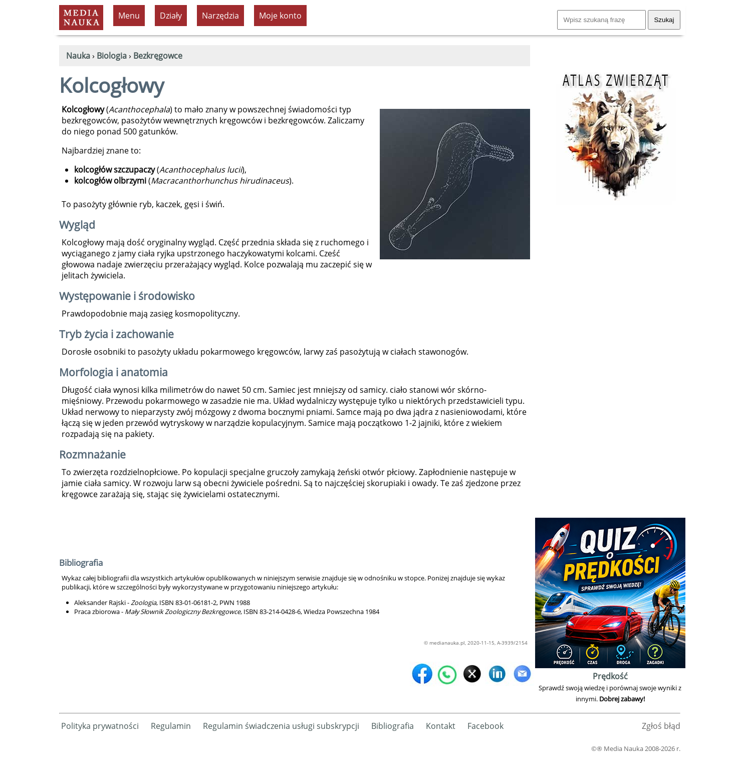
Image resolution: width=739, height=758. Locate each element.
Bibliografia (392, 725)
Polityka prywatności (100, 725)
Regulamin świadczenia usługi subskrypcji (281, 725)
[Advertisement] (610, 364)
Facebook (485, 725)
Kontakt (440, 725)
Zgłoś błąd (661, 725)
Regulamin (171, 725)
